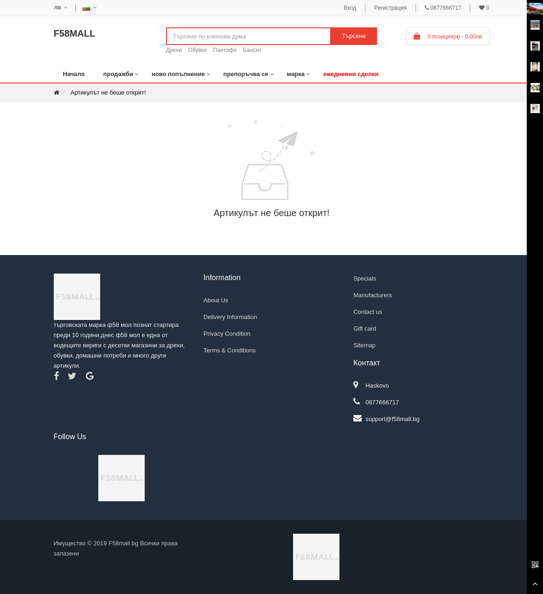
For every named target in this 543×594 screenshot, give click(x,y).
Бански (252, 50)
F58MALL (75, 33)
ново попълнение (178, 73)
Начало (74, 73)
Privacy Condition (227, 333)
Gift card (364, 328)
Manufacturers (372, 295)
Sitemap (364, 345)
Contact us (367, 311)
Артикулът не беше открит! (108, 92)
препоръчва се (246, 73)
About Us (216, 300)
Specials (364, 278)
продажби (118, 73)
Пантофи (224, 50)
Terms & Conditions (230, 350)
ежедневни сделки (351, 73)
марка (296, 73)
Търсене (353, 35)
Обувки (197, 50)
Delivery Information (230, 316)
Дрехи (174, 50)
